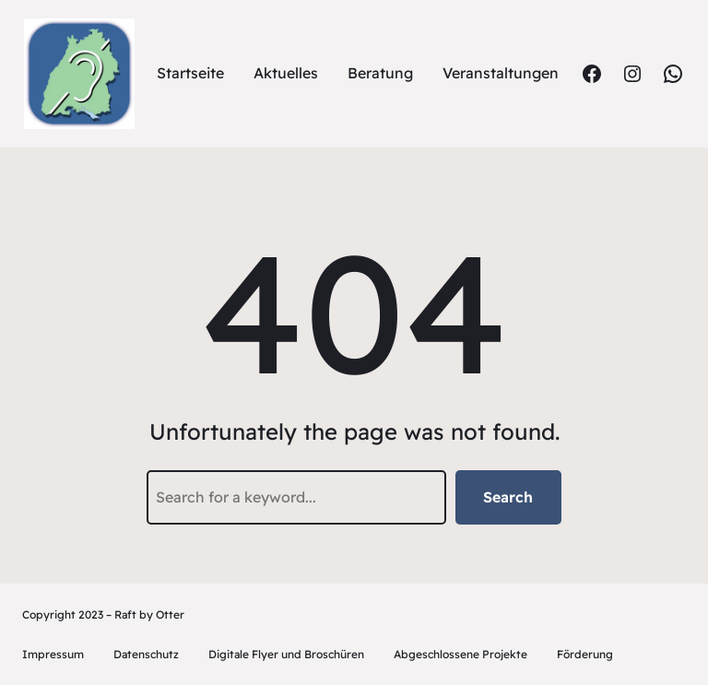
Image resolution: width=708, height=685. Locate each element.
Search (508, 497)
